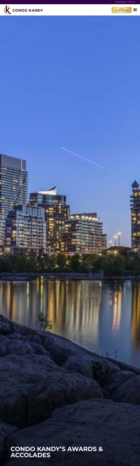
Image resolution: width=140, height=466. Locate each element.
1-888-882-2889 (131, 2)
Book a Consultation (120, 2)
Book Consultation (121, 10)
